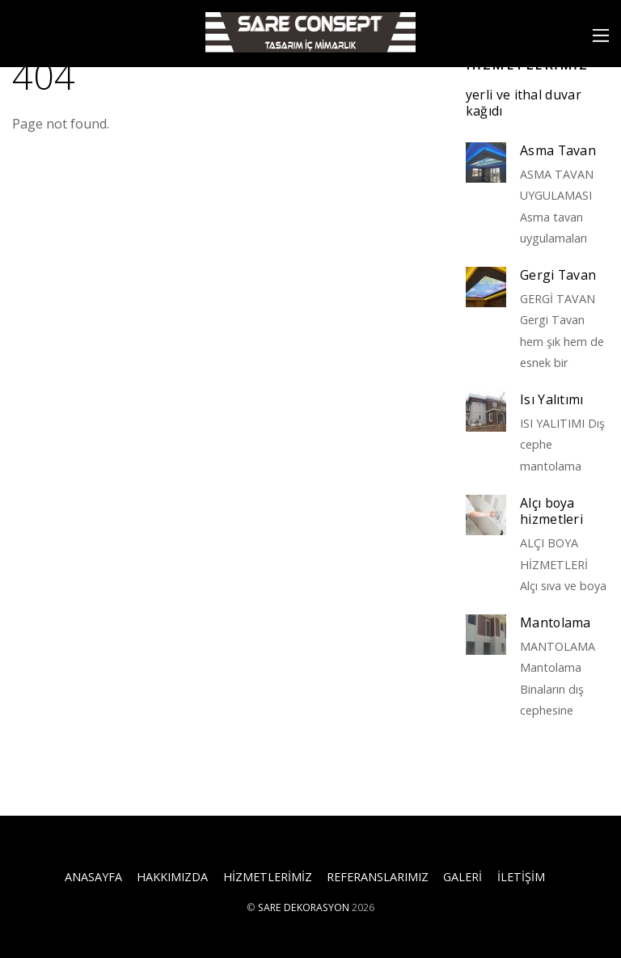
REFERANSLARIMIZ (378, 876)
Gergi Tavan (558, 275)
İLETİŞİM (521, 876)
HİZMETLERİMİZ (267, 876)
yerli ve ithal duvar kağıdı (523, 103)
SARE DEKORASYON (303, 907)
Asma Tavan (558, 150)
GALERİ (462, 876)
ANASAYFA (93, 876)
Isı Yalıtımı (552, 399)
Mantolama (555, 622)
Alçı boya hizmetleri (551, 511)
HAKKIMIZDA (172, 876)
